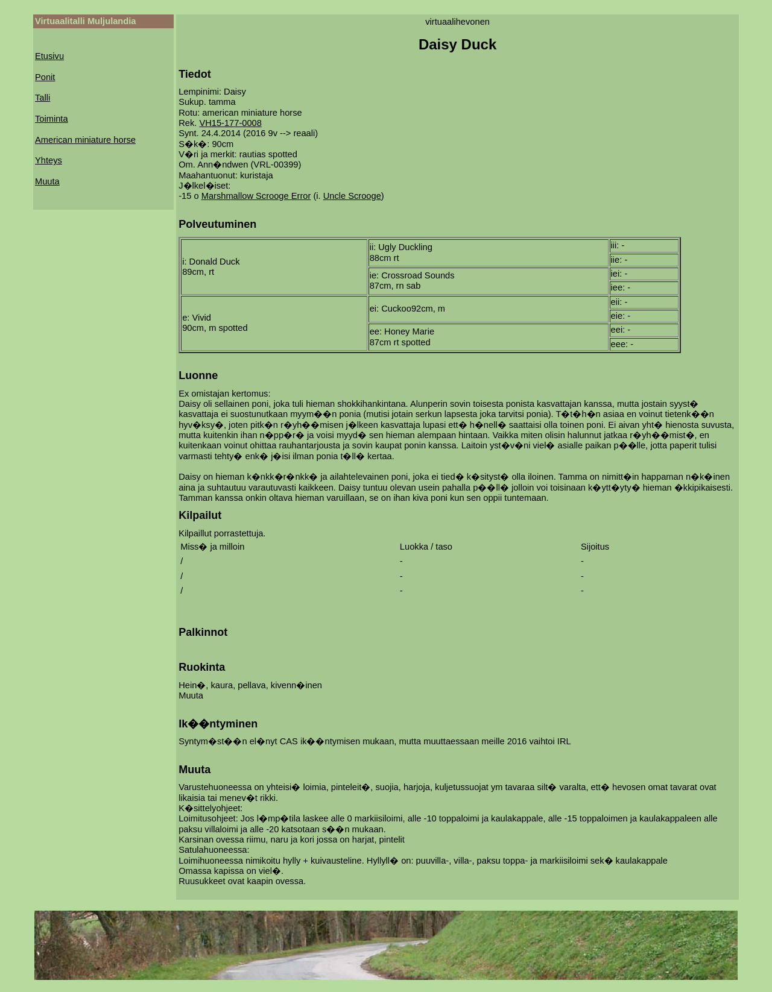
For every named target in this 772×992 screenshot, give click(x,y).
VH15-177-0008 (230, 123)
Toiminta (51, 119)
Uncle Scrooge (352, 196)
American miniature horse (85, 140)
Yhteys (48, 160)
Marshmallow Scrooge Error (256, 196)
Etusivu (49, 56)
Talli (42, 97)
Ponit (45, 77)
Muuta (47, 181)
